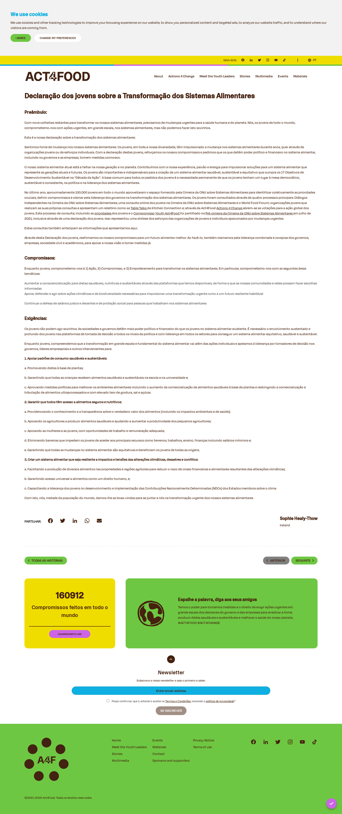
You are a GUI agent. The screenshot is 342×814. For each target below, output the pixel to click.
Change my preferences (58, 38)
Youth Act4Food (167, 213)
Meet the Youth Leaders (217, 76)
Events (283, 76)
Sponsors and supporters (171, 760)
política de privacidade (220, 701)
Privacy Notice (203, 740)
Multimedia (264, 76)
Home (116, 740)
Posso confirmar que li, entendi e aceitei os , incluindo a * (171, 701)
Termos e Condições (178, 701)
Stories (245, 76)
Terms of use (202, 747)
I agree (21, 38)
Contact (315, 76)
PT (314, 60)
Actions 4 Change (181, 76)
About (158, 76)
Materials (300, 76)
